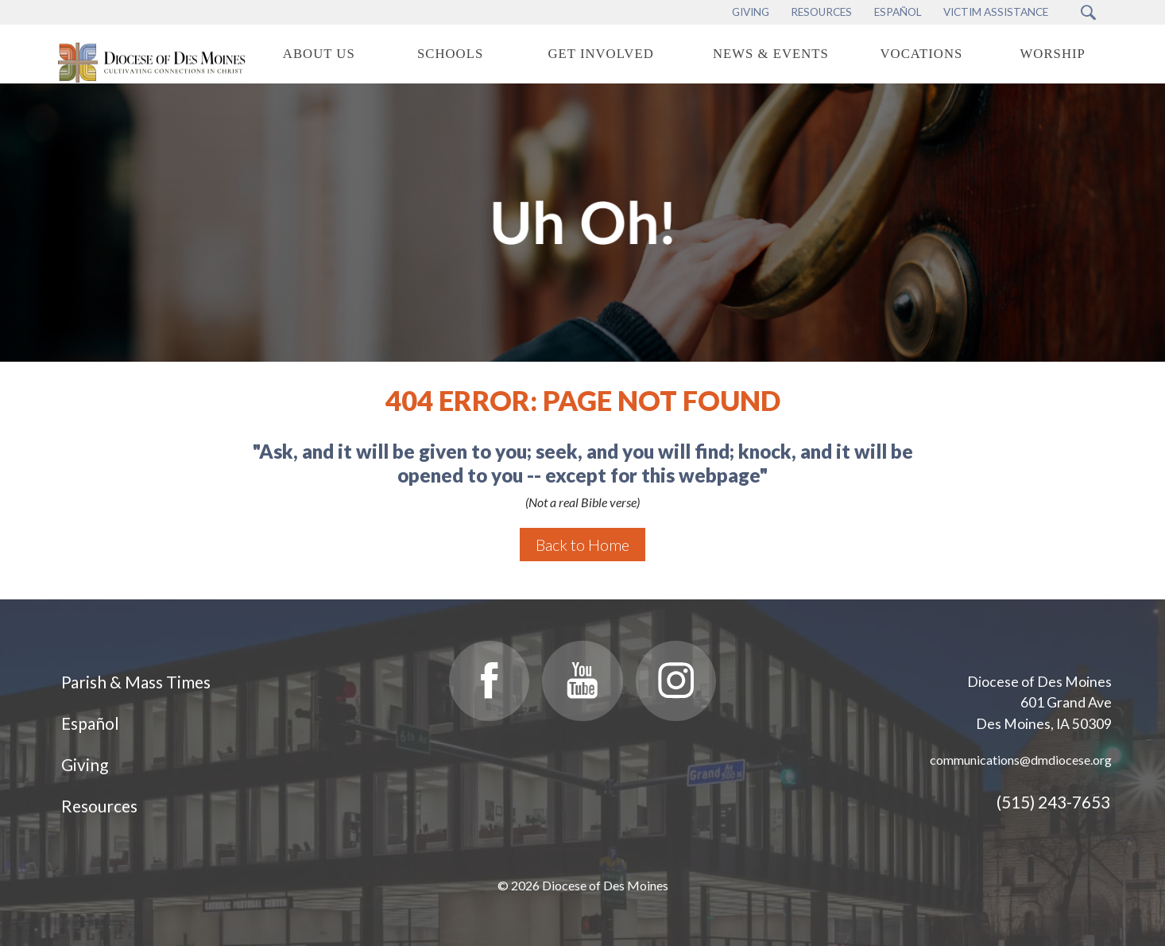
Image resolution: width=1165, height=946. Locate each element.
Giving (84, 764)
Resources (99, 806)
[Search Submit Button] (1088, 12)
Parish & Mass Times (136, 682)
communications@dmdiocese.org (1021, 759)
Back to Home (582, 544)
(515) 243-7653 (1053, 802)
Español (90, 723)
